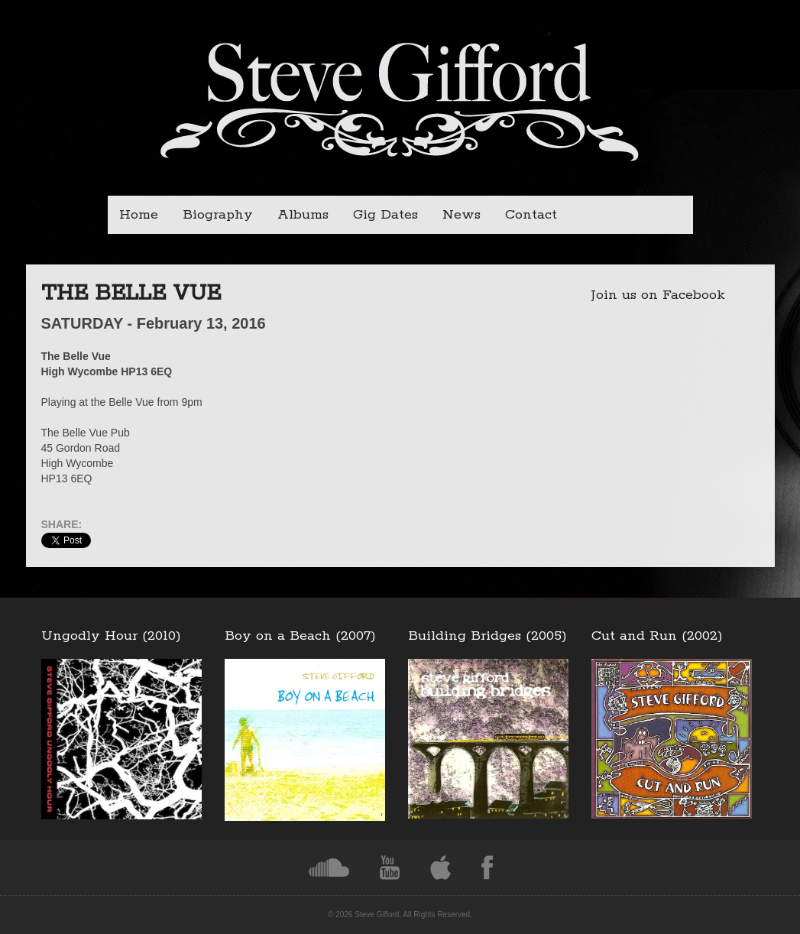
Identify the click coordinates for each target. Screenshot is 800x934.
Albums (303, 214)
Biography (218, 214)
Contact (531, 214)
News (461, 214)
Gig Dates (385, 214)
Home (138, 214)
